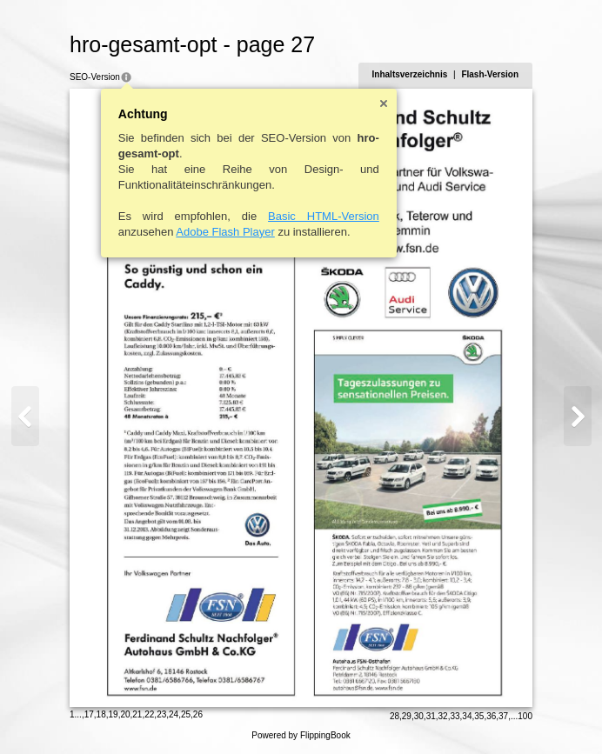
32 (443, 716)
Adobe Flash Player (225, 231)
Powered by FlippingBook (300, 735)
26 (198, 714)
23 (161, 714)
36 (491, 716)
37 (503, 716)
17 (89, 714)
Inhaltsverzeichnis (410, 74)
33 (454, 716)
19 (113, 714)
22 (149, 714)
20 (125, 714)
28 (394, 716)
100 (525, 716)
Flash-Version (489, 74)
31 (431, 716)
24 (173, 714)
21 (137, 714)
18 (101, 714)
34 (467, 716)
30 (419, 716)
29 (406, 716)
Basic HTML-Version (323, 216)
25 (186, 714)
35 (479, 716)
